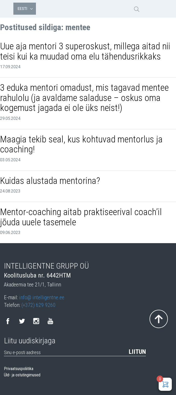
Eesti (25, 9)
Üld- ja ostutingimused (22, 375)
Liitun (137, 351)
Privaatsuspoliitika (18, 369)
